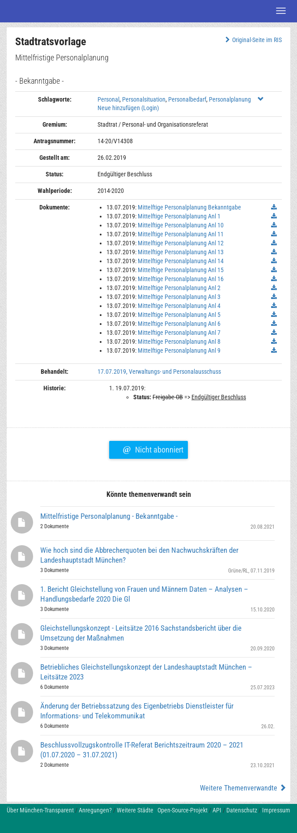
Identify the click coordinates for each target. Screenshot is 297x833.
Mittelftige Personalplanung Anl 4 (179, 305)
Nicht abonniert (153, 448)
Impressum (276, 810)
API (216, 810)
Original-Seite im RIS (252, 39)
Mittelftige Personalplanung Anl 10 (181, 225)
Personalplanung (230, 99)
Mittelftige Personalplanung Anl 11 (181, 234)
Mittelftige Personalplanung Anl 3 (179, 296)
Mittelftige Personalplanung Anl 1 (179, 216)
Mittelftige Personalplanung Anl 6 (179, 323)
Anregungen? (95, 810)
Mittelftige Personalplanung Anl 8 (179, 341)
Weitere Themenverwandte (243, 788)
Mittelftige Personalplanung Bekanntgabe (189, 207)
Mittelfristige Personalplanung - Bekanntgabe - (109, 516)
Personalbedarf (187, 99)
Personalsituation (143, 99)
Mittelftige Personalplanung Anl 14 (181, 261)
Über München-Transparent (40, 810)
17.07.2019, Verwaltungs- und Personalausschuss (159, 371)
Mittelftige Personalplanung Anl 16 (181, 278)
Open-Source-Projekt (182, 810)
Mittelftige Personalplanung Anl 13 (181, 252)
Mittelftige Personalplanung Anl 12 (181, 243)
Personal (108, 99)
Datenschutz (241, 810)
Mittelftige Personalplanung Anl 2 (179, 287)
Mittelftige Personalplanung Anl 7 (179, 332)
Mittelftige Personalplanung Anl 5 (179, 314)
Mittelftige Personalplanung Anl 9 (179, 350)
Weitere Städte (135, 810)
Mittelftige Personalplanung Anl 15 (181, 269)
